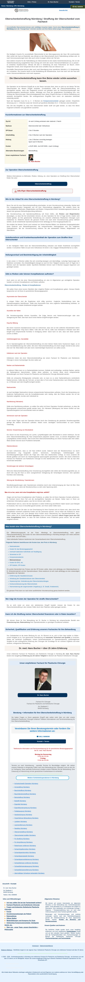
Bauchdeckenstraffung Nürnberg (25, 794)
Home (3, 6)
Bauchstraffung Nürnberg (22, 790)
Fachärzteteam (71, 931)
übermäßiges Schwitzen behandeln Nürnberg (29, 873)
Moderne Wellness (6, 950)
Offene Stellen (12, 918)
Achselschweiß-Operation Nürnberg (26, 783)
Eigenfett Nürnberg (20, 804)
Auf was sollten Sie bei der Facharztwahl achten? (24, 902)
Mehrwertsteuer (15, 560)
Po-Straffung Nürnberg (21, 839)
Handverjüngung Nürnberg (23, 814)
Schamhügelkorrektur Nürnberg (24, 849)
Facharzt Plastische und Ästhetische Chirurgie (23, 905)
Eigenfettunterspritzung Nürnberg (25, 808)
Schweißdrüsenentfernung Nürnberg (26, 870)
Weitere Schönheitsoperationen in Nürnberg (43, 778)
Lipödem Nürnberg (20, 821)
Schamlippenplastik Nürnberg (24, 856)
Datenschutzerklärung (46, 946)
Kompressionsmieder (51, 101)
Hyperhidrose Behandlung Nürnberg (26, 818)
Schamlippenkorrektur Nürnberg (25, 852)
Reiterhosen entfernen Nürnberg (25, 845)
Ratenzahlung (11, 916)
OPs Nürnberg (19, 6)
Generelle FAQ (63, 10)
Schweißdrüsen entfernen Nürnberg (26, 863)
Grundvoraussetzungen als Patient (19, 914)
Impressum (35, 946)
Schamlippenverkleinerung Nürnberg (26, 859)
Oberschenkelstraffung (43, 184)
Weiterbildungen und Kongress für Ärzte (21, 920)
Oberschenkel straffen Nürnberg (25, 835)
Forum (9, 911)
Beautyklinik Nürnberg (12, 963)
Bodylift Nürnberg (20, 801)
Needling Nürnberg (20, 828)
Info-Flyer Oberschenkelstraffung (31, 191)
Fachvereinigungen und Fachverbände (58, 938)
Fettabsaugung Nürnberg (22, 811)
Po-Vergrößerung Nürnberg (23, 842)
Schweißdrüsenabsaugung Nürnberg (26, 866)
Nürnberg (9, 6)
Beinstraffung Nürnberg (22, 797)
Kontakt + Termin (43, 741)
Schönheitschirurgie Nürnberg (14, 967)
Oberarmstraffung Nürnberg (23, 832)
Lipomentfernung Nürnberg (23, 825)
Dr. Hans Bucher (34, 161)
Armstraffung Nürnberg (22, 787)
